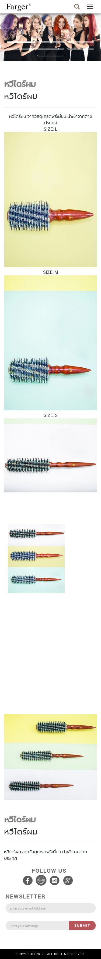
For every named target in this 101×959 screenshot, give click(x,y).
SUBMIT (83, 925)
